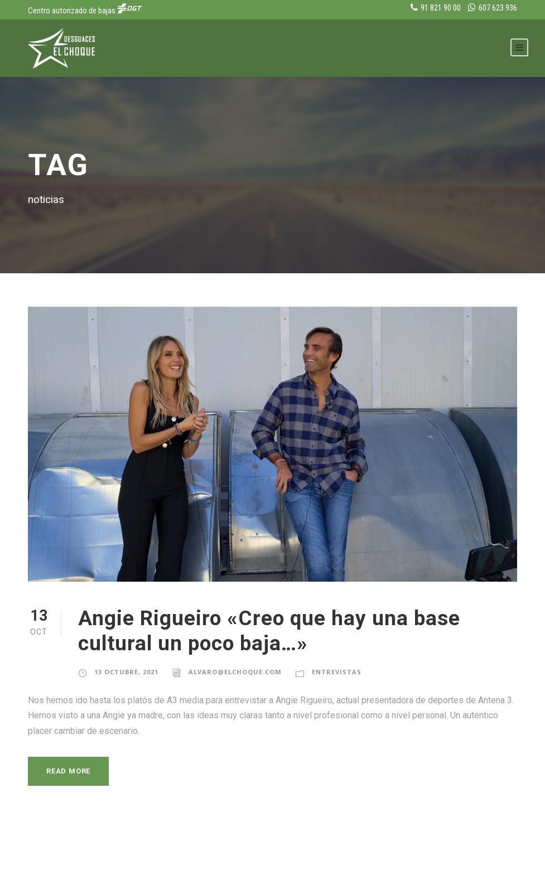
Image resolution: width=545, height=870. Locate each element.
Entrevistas (336, 672)
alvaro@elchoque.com (235, 672)
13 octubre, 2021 (126, 672)
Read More (70, 771)
